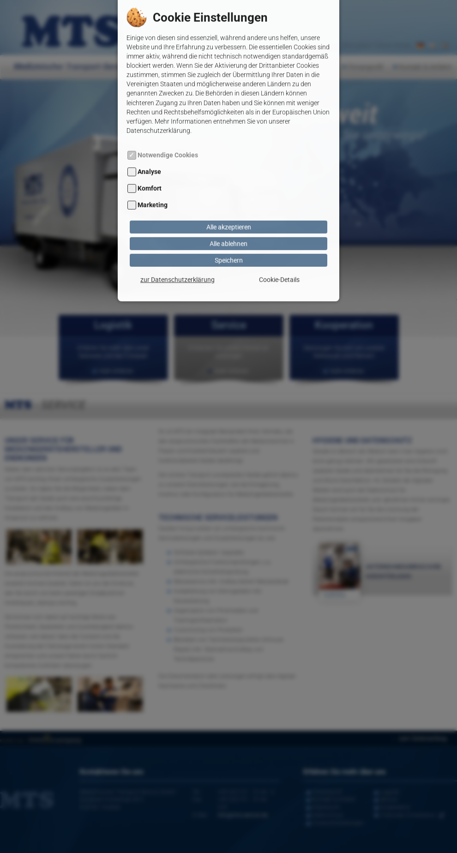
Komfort (150, 154)
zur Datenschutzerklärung (177, 244)
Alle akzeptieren (228, 192)
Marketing (153, 170)
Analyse (149, 137)
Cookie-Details (279, 244)
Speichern (229, 225)
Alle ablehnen (228, 208)
